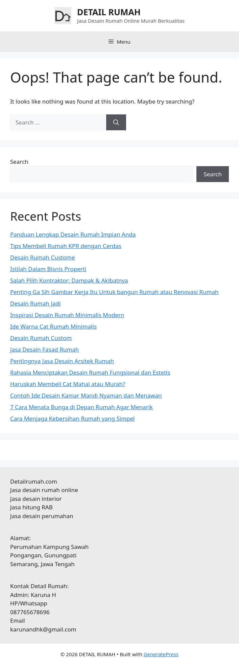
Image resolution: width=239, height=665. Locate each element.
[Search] (116, 122)
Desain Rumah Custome (42, 257)
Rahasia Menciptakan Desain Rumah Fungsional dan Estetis (90, 372)
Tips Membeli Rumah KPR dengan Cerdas (65, 246)
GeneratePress (161, 654)
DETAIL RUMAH (109, 12)
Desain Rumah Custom (41, 338)
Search (19, 161)
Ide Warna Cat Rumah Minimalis (53, 326)
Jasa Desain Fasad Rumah (44, 349)
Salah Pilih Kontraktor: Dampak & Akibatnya (69, 280)
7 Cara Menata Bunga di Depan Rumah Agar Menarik (81, 407)
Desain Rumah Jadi (35, 303)
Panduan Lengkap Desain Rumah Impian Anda (73, 234)
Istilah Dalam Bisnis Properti (48, 269)
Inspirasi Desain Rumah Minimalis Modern (67, 315)
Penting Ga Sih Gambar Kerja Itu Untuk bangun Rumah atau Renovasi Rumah (114, 292)
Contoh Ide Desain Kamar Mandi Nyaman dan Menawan (86, 395)
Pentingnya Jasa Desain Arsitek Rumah (62, 361)
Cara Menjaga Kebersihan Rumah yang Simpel (72, 418)
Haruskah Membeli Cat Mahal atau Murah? (67, 384)
